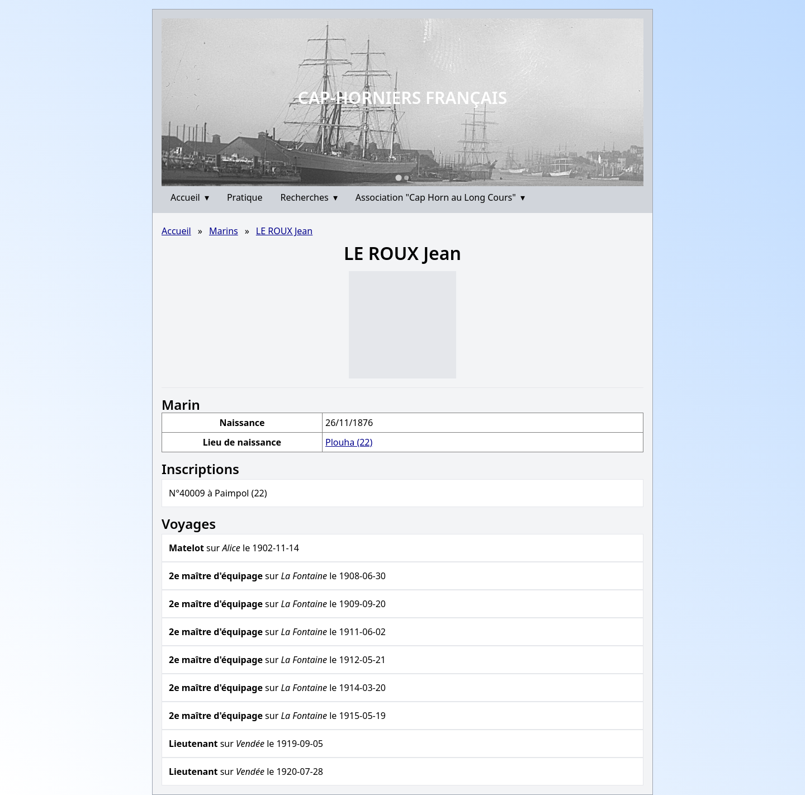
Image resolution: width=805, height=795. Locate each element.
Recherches (309, 197)
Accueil (190, 197)
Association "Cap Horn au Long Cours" (440, 197)
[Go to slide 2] (406, 178)
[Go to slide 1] (398, 177)
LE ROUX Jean (284, 231)
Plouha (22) (348, 442)
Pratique (245, 197)
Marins (223, 231)
